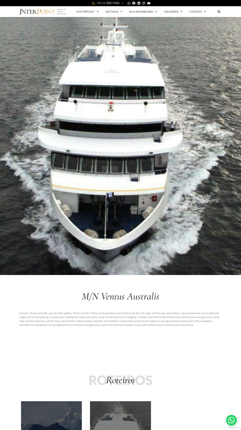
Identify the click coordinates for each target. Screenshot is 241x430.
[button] (219, 12)
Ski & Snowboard (143, 12)
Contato (197, 12)
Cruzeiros (173, 12)
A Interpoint (87, 12)
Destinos (114, 12)
